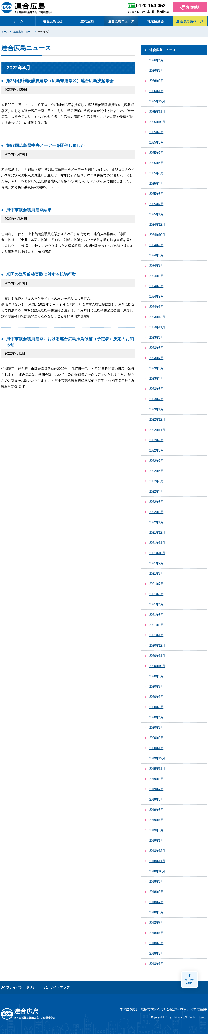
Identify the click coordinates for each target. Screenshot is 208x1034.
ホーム (18, 21)
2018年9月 (156, 881)
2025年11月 (157, 111)
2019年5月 (156, 809)
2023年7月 (156, 358)
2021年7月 (156, 584)
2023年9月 (156, 337)
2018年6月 (156, 912)
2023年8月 (156, 347)
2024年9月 (156, 245)
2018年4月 (156, 933)
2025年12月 (157, 101)
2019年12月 (157, 758)
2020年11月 (157, 655)
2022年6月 (156, 471)
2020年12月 (157, 645)
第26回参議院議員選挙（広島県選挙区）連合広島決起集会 (60, 80)
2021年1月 (156, 635)
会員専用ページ (189, 21)
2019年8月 (156, 779)
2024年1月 (156, 306)
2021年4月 (156, 604)
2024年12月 (157, 224)
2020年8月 (156, 676)
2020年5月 (156, 707)
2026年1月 (156, 91)
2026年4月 (156, 60)
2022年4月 (156, 491)
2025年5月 (156, 173)
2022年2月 (156, 512)
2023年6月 (156, 368)
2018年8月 (156, 892)
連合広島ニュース (121, 21)
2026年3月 (156, 70)
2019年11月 (157, 768)
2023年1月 (156, 409)
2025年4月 (156, 183)
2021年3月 (156, 614)
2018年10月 (157, 871)
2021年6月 (156, 594)
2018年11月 (157, 861)
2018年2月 (156, 953)
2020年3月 (156, 727)
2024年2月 (156, 296)
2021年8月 (156, 573)
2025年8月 (156, 142)
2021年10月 (157, 553)
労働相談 (189, 7)
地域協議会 (155, 21)
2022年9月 (156, 440)
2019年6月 (156, 799)
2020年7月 (156, 686)
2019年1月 (156, 840)
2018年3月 (156, 943)
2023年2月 (156, 399)
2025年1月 (156, 214)
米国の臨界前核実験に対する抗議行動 (41, 274)
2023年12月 (157, 317)
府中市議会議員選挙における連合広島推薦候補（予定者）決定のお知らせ (70, 342)
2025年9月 (156, 132)
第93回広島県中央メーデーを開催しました (45, 145)
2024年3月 (156, 286)
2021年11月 (157, 543)
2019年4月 (156, 820)
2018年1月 (156, 963)
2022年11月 (157, 430)
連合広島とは (53, 21)
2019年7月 (156, 789)
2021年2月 (156, 625)
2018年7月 (156, 902)
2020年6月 (156, 697)
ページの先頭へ (189, 979)
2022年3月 (156, 501)
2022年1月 (156, 522)
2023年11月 (157, 327)
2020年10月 (157, 666)
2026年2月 (156, 81)
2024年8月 (156, 255)
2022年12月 (157, 419)
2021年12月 (157, 532)
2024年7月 (156, 265)
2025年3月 (156, 193)
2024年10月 (157, 235)
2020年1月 (156, 748)
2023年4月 (156, 378)
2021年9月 (156, 563)
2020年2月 (156, 738)
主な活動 (87, 21)
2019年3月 (156, 830)
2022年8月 (156, 450)
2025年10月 (157, 122)
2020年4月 (156, 717)
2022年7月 (156, 460)
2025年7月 (156, 152)
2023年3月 (156, 389)
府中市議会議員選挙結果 (28, 210)
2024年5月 (156, 276)
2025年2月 (156, 204)
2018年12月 (157, 850)
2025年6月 (156, 163)
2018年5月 (156, 922)
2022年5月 (156, 481)
